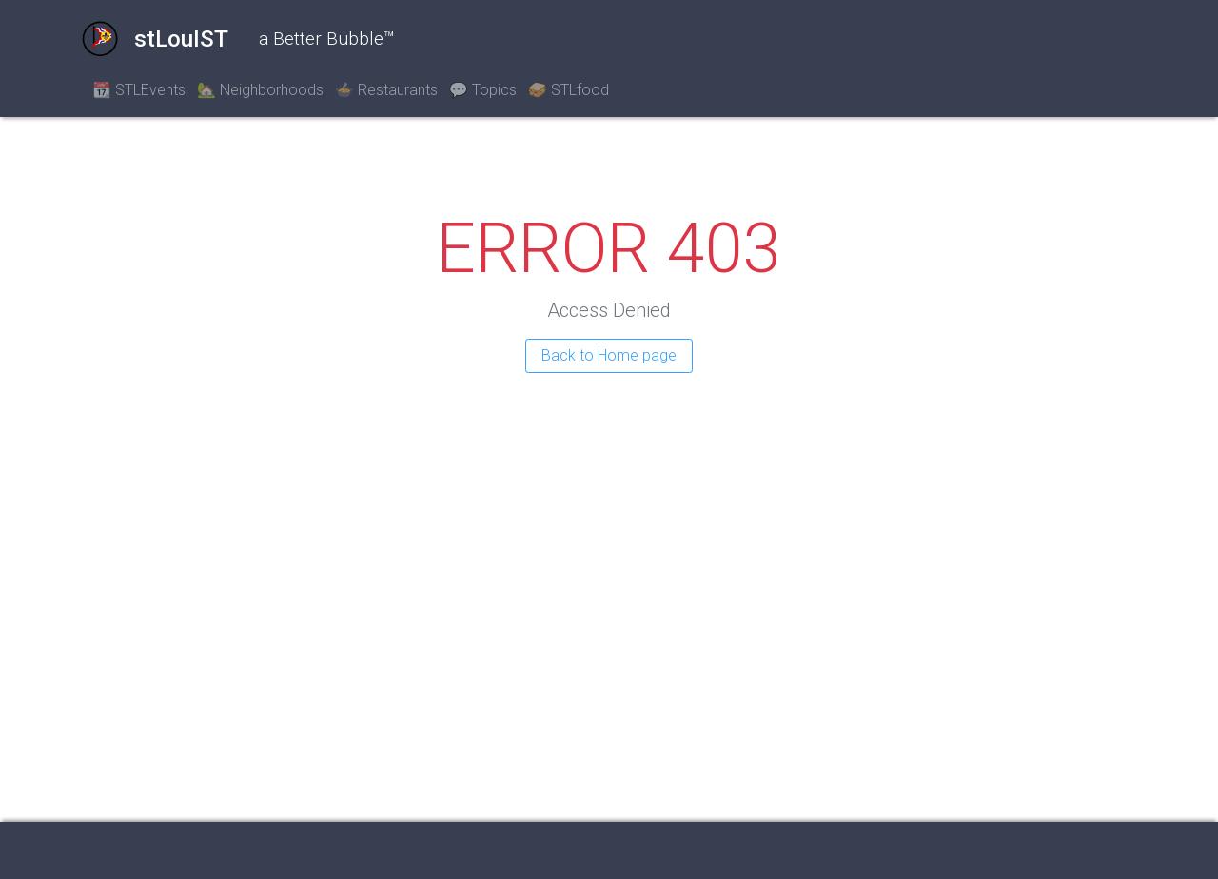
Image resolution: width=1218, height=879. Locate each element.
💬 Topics (483, 90)
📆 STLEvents (139, 90)
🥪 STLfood (568, 90)
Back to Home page (609, 355)
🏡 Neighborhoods (260, 90)
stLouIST (154, 39)
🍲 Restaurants (386, 90)
